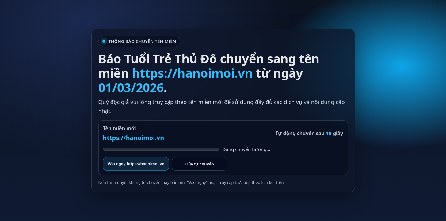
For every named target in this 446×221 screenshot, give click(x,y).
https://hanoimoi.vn (133, 138)
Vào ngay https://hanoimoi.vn (136, 163)
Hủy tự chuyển (199, 164)
